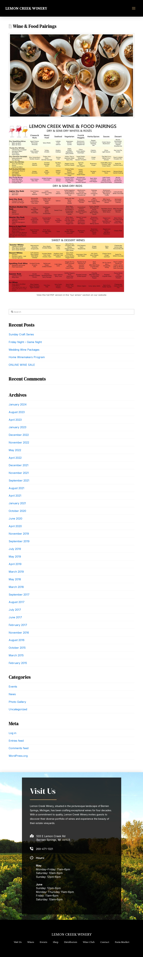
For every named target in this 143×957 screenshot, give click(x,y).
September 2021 (19, 480)
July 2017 (15, 609)
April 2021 (15, 495)
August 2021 (16, 488)
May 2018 (15, 579)
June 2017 (15, 617)
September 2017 (19, 594)
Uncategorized (18, 709)
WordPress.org (18, 755)
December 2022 (19, 434)
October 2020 (17, 511)
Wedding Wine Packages (24, 349)
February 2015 (18, 663)
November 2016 (19, 632)
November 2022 (19, 442)
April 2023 (15, 419)
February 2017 (18, 625)
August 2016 (16, 640)
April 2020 (15, 526)
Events (13, 686)
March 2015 (16, 655)
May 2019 (15, 556)
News (12, 694)
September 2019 (19, 541)
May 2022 (15, 450)
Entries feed (16, 740)
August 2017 (16, 602)
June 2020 (15, 518)
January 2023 (17, 427)
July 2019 (15, 549)
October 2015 (17, 647)
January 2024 (18, 404)
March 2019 (16, 571)
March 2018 (16, 587)
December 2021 (18, 465)
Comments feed (18, 748)
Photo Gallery (17, 701)
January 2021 (17, 503)
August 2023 (17, 412)
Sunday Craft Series (21, 334)
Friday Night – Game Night (25, 342)
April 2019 (15, 564)
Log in (12, 733)
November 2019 (19, 533)
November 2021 (19, 473)
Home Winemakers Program (27, 357)
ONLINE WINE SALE (22, 364)
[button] (134, 8)
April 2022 (15, 457)
